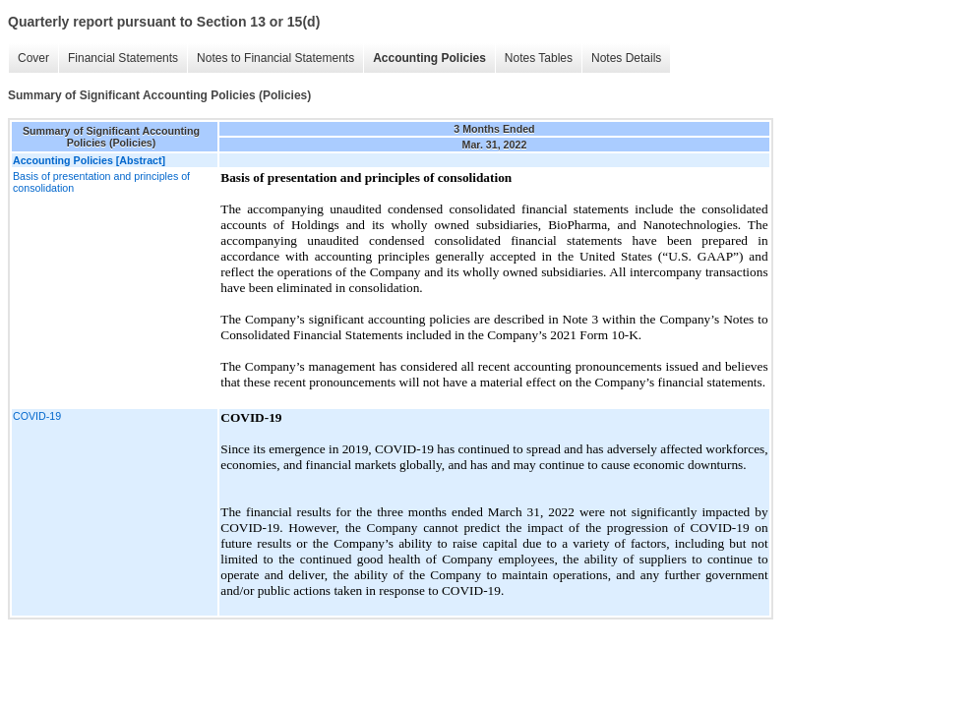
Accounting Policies (429, 58)
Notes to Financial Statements (275, 58)
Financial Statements (123, 58)
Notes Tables (539, 58)
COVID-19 (37, 416)
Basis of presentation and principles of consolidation (101, 182)
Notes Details (626, 58)
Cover (33, 58)
